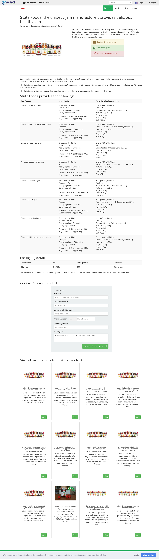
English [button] (140, 3)
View (43, 417)
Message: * (58, 332)
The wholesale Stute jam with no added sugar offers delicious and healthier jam (97, 507)
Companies (29, 2)
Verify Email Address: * (63, 310)
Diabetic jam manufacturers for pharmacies (128, 507)
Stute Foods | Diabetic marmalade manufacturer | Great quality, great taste (96, 389)
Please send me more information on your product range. (81, 338)
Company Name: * (61, 323)
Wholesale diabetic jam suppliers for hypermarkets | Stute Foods (65, 448)
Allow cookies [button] (148, 555)
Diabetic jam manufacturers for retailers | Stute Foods (34, 389)
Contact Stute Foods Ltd (95, 346)
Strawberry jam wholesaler (65, 506)
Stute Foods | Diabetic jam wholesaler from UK (65, 389)
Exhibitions (44, 3)
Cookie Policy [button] (101, 555)
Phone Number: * (61, 319)
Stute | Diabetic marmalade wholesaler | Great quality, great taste (128, 389)
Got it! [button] (136, 555)
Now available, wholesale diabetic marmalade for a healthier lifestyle (128, 448)
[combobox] (73, 319)
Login (152, 3)
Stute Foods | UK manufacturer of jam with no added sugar (34, 448)
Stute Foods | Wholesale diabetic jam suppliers (96, 448)
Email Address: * (61, 302)
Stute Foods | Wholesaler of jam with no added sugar (34, 507)
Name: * (57, 293)
